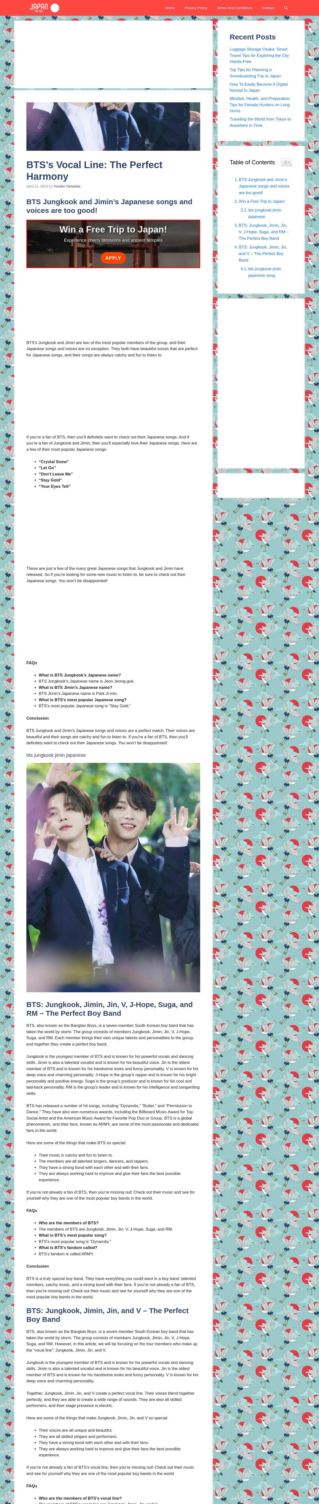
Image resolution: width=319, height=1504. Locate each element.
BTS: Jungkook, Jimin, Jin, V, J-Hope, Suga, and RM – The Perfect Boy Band (264, 232)
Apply (113, 258)
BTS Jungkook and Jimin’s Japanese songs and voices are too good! (264, 186)
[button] (286, 8)
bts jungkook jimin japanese (264, 213)
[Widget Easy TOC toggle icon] (286, 162)
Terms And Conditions (234, 8)
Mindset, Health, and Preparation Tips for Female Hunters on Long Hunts (260, 104)
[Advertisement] (113, 54)
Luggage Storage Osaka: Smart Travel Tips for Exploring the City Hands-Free (259, 55)
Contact (268, 8)
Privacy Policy (196, 8)
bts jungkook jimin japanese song (264, 272)
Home (170, 8)
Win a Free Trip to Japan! (262, 201)
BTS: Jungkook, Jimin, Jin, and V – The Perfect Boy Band (263, 254)
